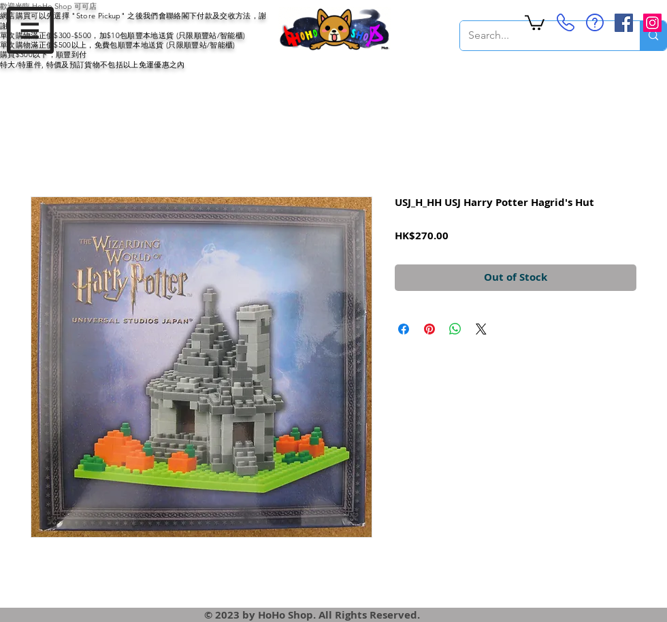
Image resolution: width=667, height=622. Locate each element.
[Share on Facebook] (403, 329)
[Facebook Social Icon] (624, 23)
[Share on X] (481, 329)
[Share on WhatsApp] (455, 329)
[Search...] (539, 35)
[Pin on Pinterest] (429, 329)
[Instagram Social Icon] (652, 23)
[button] (30, 30)
